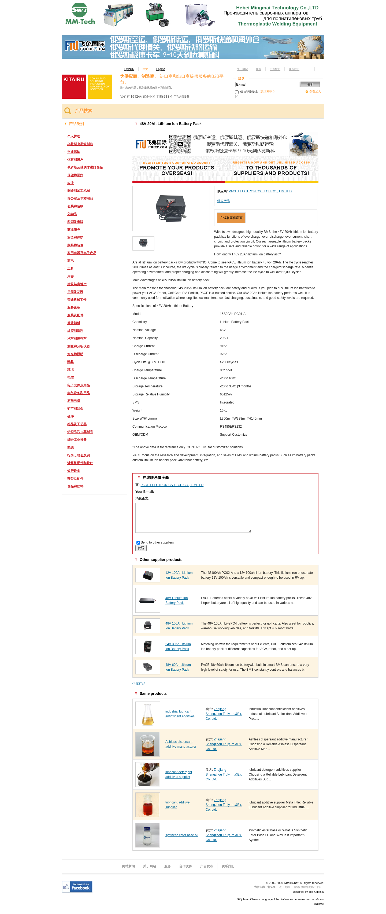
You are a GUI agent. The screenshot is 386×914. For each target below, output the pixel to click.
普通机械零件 (77, 300)
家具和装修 (75, 245)
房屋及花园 (75, 292)
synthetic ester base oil (181, 835)
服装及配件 (75, 315)
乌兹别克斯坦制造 (80, 144)
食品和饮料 (75, 486)
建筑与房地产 (77, 284)
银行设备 (73, 471)
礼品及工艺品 (77, 424)
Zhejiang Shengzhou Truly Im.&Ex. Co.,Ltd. (224, 714)
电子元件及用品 (78, 385)
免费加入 (315, 91)
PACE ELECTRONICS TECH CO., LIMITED (260, 191)
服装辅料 (73, 323)
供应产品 (223, 201)
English (160, 69)
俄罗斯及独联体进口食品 (85, 167)
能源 (70, 447)
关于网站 (242, 69)
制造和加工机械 (78, 191)
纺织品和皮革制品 (80, 432)
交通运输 (73, 152)
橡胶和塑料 (75, 331)
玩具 (70, 362)
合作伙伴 (185, 866)
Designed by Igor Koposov (308, 891)
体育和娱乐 (75, 159)
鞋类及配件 (75, 478)
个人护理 (73, 136)
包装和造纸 (75, 206)
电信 (70, 377)
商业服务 (73, 230)
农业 (70, 183)
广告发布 (275, 69)
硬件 (70, 416)
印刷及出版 (75, 222)
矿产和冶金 (75, 408)
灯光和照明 (75, 354)
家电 (70, 261)
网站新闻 (128, 866)
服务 (258, 69)
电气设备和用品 (78, 393)
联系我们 (294, 69)
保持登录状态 (246, 91)
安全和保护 (75, 237)
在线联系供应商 (231, 218)
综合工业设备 (77, 440)
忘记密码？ (268, 91)
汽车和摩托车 (77, 338)
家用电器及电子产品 (81, 253)
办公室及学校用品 (80, 198)
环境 (70, 370)
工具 (70, 268)
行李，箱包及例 (78, 455)
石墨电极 (73, 401)
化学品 (72, 214)
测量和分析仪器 (78, 346)
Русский (129, 69)
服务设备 (73, 307)
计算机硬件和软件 (80, 463)
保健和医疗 (75, 175)
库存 (70, 276)
